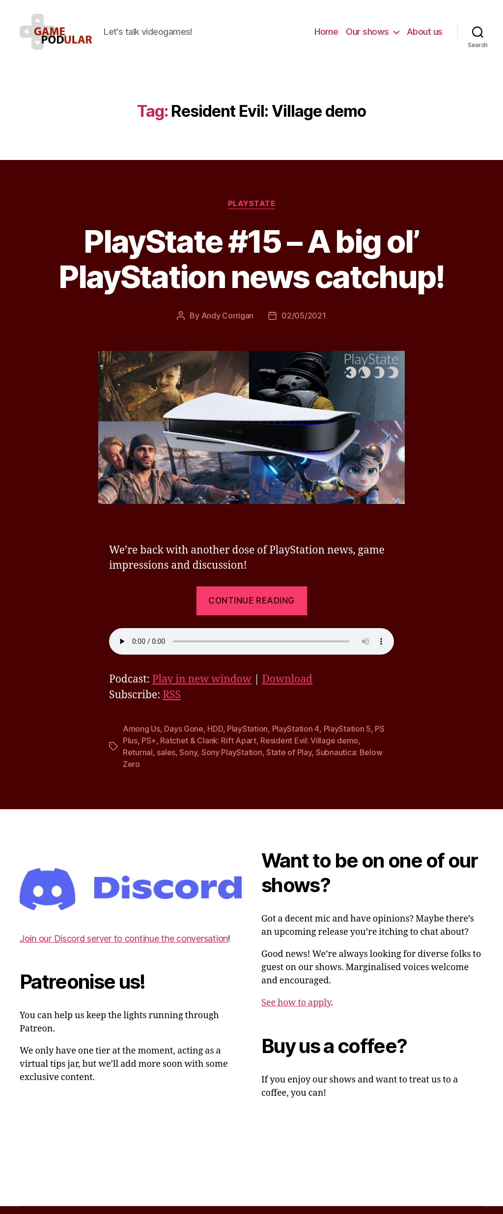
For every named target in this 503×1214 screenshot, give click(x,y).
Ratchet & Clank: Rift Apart (208, 749)
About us (425, 35)
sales (166, 760)
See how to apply (296, 1011)
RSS (172, 703)
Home (326, 35)
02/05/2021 (303, 324)
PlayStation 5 (347, 737)
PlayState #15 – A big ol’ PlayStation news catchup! (251, 267)
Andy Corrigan (227, 324)
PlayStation (247, 737)
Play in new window (202, 687)
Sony (188, 760)
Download (287, 687)
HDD (215, 737)
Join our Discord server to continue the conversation (124, 946)
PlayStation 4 (296, 737)
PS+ (148, 749)
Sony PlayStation (231, 760)
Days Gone (183, 737)
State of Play (289, 760)
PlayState (252, 211)
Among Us (141, 737)
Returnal (138, 760)
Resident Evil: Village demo (309, 749)
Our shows (367, 35)
